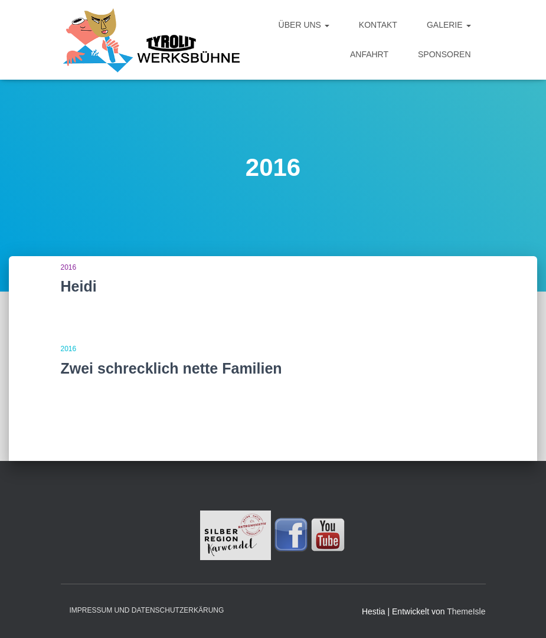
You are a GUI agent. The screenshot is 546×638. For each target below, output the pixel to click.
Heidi (79, 286)
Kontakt (378, 25)
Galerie (449, 25)
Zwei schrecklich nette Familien (171, 368)
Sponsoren (444, 54)
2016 (69, 267)
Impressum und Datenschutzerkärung (147, 610)
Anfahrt (369, 54)
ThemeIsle (466, 611)
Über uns (304, 25)
